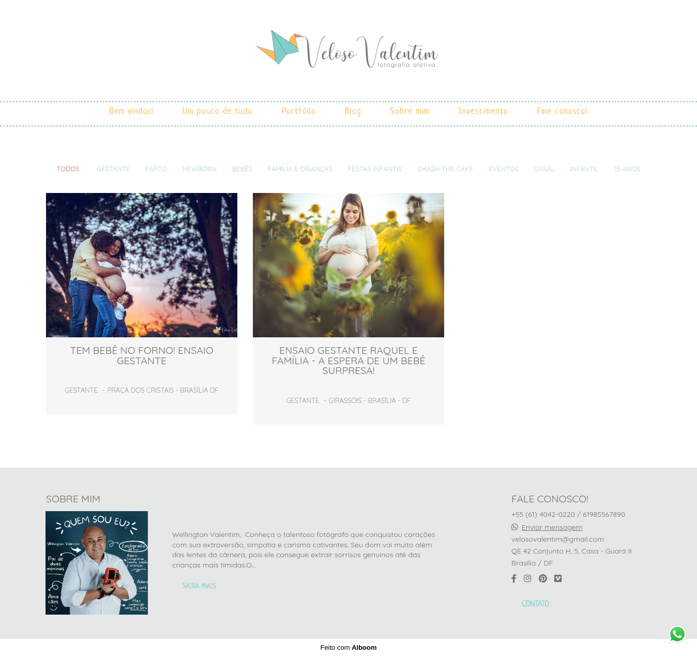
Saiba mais (199, 587)
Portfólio (299, 111)
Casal (544, 169)
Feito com (348, 647)
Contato (535, 604)
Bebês (242, 169)
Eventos (504, 169)
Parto (156, 169)
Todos (67, 169)
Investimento (483, 111)
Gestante (113, 169)
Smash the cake (445, 169)
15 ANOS (627, 169)
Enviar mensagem (552, 527)
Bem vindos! (131, 111)
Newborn (200, 169)
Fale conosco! (562, 111)
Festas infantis (375, 169)
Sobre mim (410, 111)
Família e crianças (300, 169)
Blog (353, 111)
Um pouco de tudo (217, 111)
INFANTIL (584, 169)
